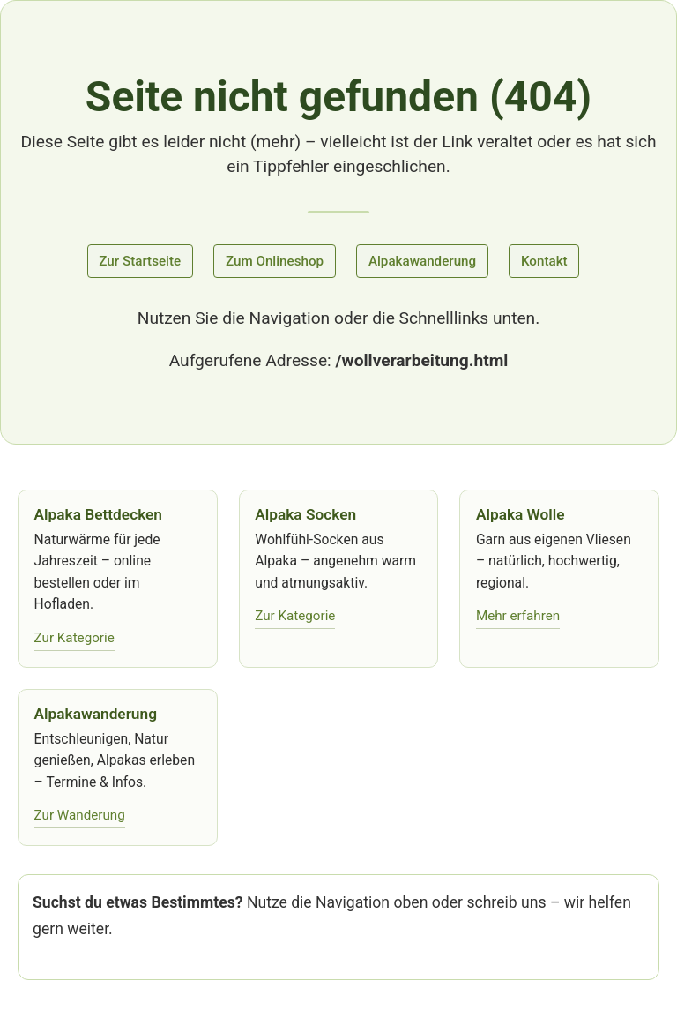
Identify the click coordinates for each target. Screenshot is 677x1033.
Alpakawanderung (422, 261)
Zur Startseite (140, 261)
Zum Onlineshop (275, 261)
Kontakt (544, 261)
